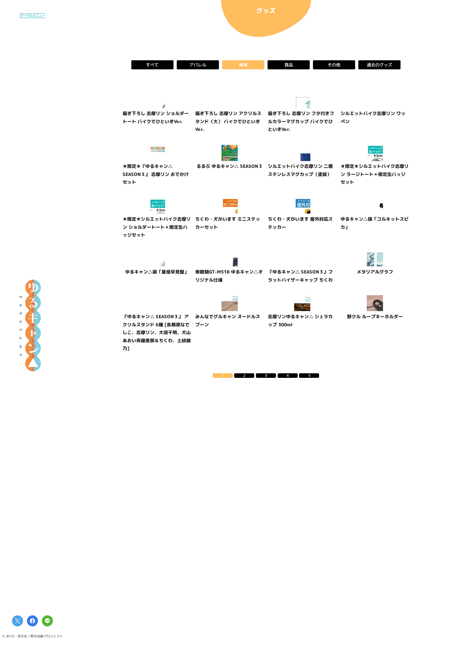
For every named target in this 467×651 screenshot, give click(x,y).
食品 (288, 64)
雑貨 (243, 64)
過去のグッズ (379, 64)
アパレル (197, 64)
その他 (334, 64)
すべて (152, 64)
